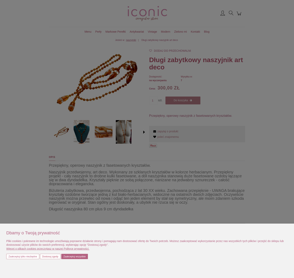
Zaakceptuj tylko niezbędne (22, 256)
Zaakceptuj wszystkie (74, 256)
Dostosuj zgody (50, 256)
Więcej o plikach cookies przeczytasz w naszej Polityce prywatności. (47, 248)
